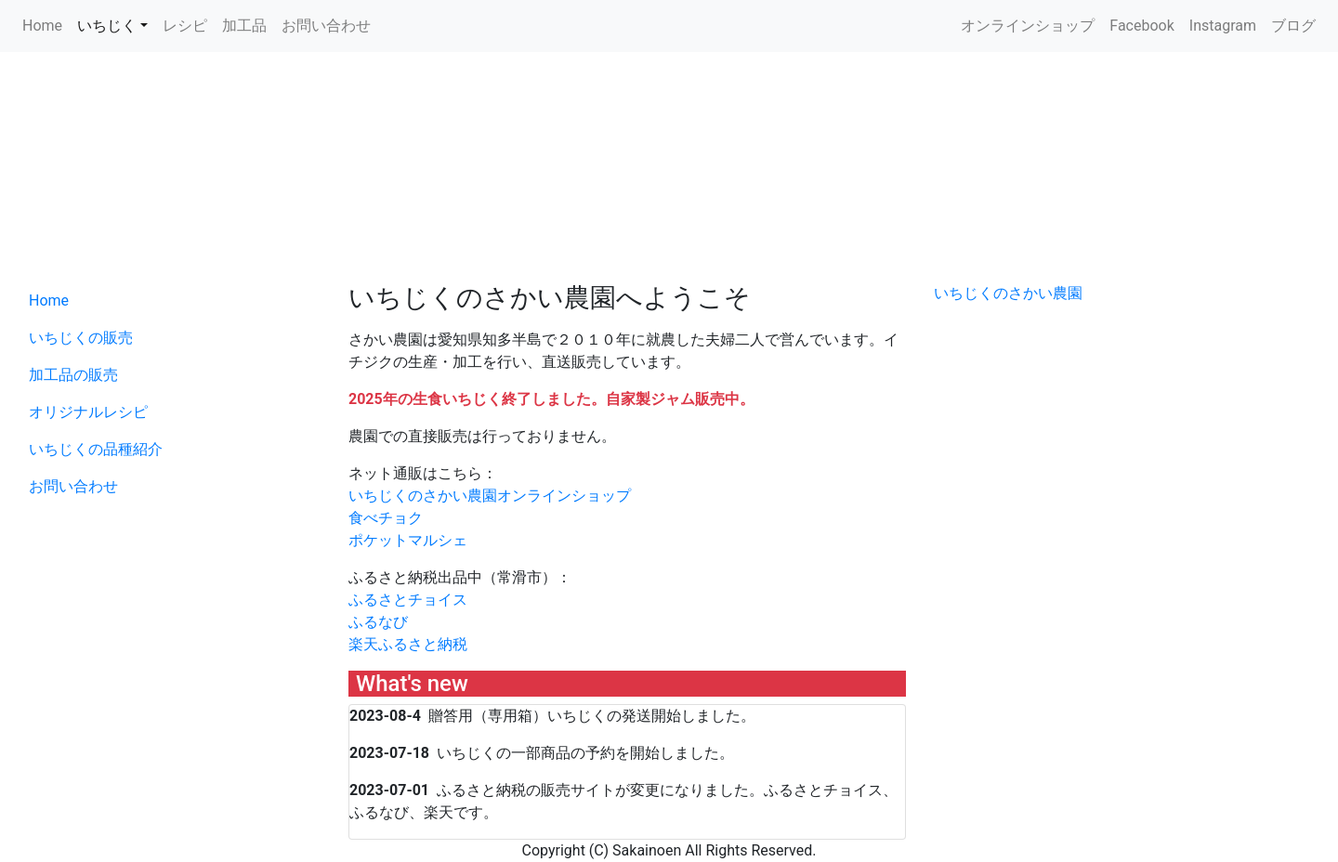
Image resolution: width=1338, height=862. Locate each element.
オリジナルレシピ (88, 412)
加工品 (244, 25)
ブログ (1293, 25)
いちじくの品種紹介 (96, 449)
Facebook (1141, 25)
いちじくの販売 (81, 337)
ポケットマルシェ (407, 540)
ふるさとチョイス (407, 599)
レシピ (185, 25)
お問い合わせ (326, 25)
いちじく (107, 25)
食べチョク (385, 518)
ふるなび (378, 622)
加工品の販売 (73, 375)
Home (42, 25)
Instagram (1222, 25)
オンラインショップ (1028, 25)
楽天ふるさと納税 (407, 644)
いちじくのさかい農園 (1008, 293)
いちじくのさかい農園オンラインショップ (489, 495)
